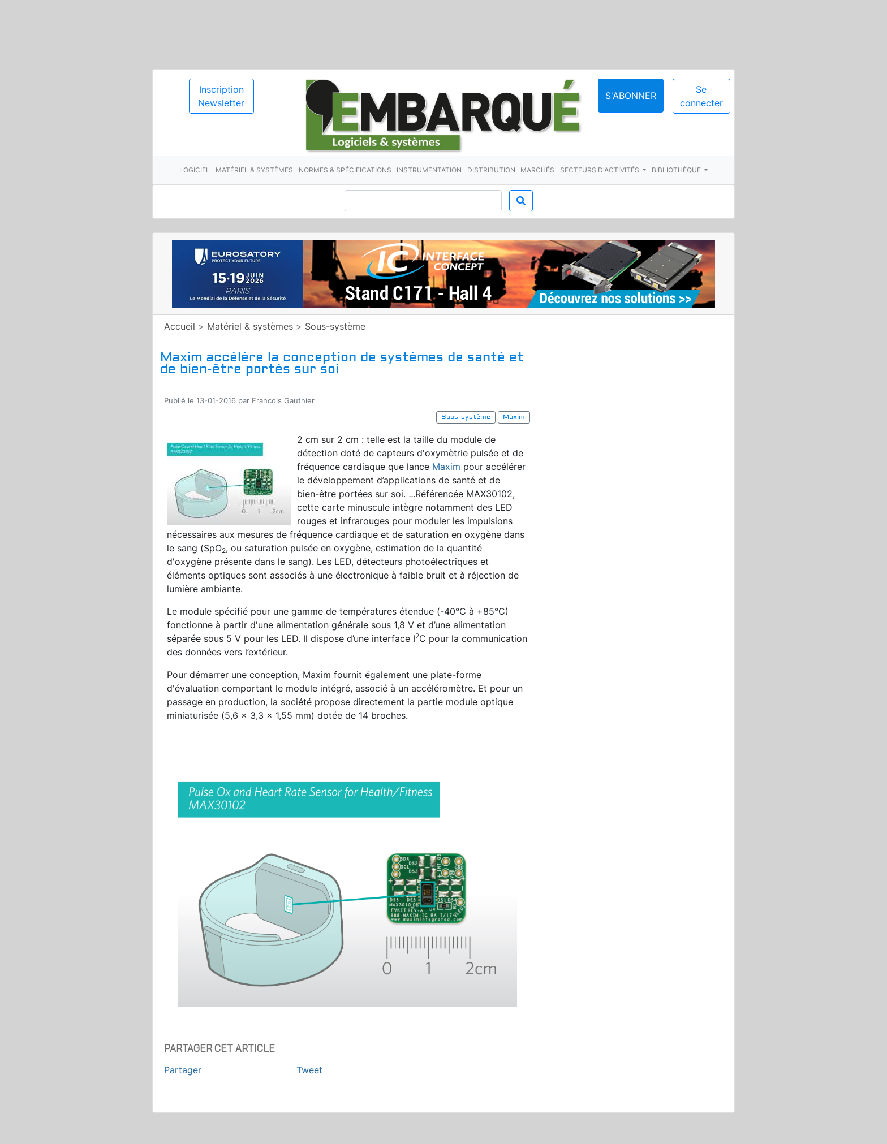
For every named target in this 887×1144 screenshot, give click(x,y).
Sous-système (335, 326)
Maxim (446, 466)
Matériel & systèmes (254, 170)
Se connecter (701, 96)
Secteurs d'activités (600, 170)
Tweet (309, 1070)
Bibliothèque (677, 170)
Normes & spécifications (345, 170)
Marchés (537, 170)
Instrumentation (429, 170)
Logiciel (194, 170)
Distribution (491, 170)
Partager (182, 1070)
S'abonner (630, 95)
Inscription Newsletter (221, 96)
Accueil (179, 326)
